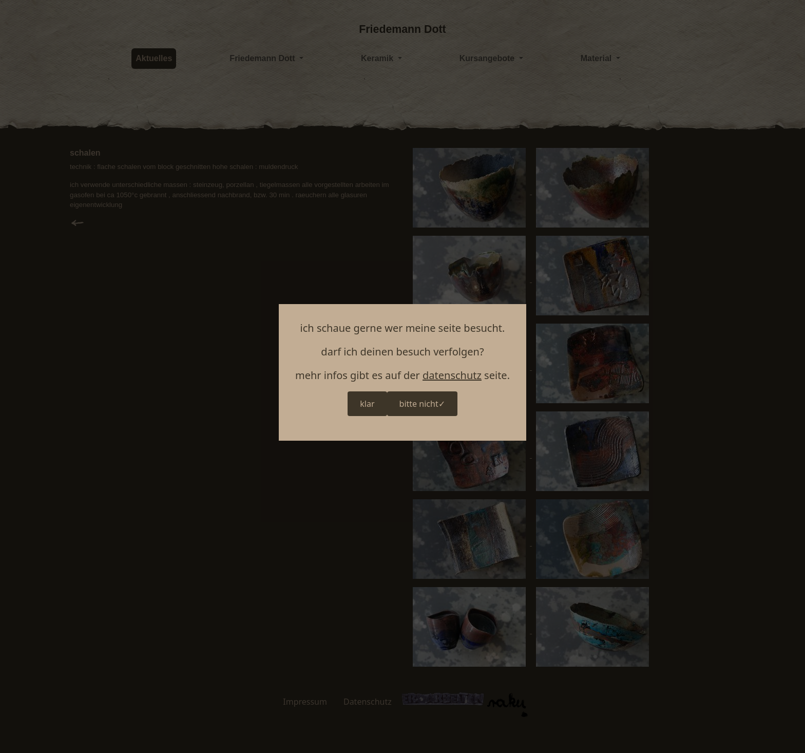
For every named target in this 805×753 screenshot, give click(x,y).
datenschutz (452, 375)
